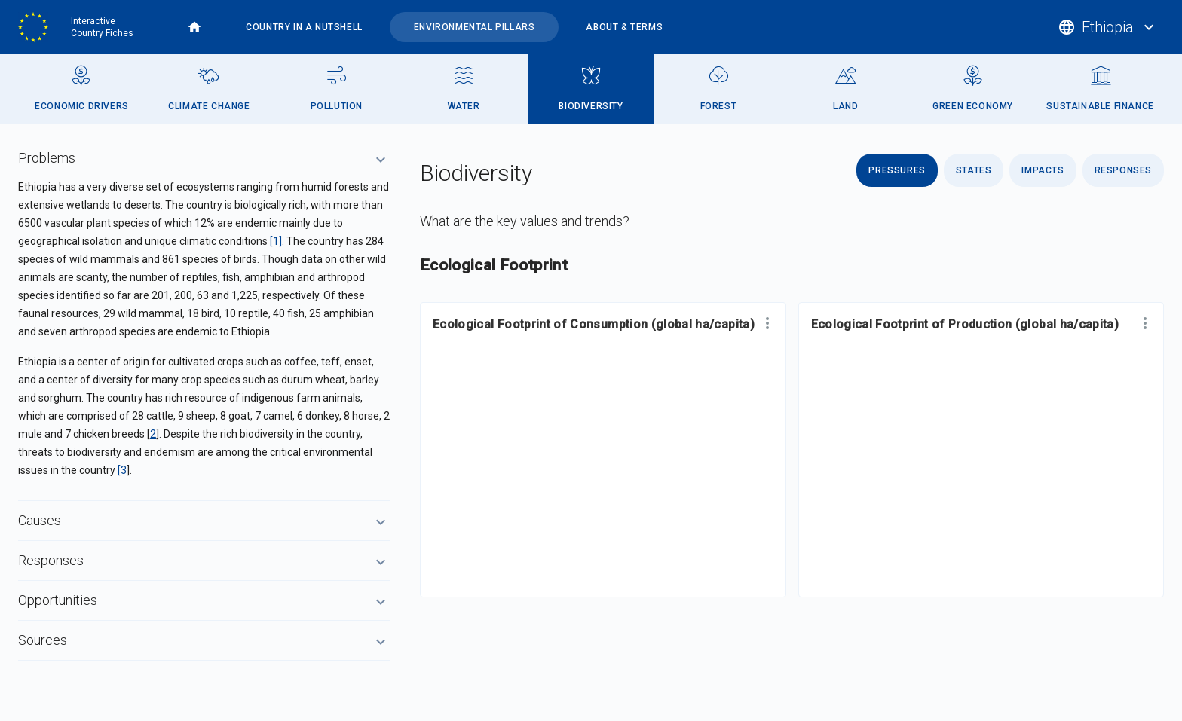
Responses (1123, 170)
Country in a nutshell (304, 27)
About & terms (624, 27)
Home (194, 27)
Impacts (1042, 170)
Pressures (896, 170)
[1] (276, 241)
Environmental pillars (474, 27)
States (974, 170)
